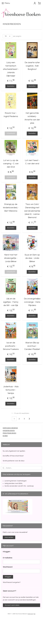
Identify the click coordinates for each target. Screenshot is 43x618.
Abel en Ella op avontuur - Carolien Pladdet (32, 345)
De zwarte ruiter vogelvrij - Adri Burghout (32, 65)
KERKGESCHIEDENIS (10, 428)
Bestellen (10, 86)
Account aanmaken (12, 605)
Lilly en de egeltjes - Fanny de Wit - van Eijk (10, 302)
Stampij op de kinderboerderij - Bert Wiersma (10, 207)
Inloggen (8, 577)
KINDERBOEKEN (9, 430)
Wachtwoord (7, 567)
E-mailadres (7, 558)
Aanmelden (9, 537)
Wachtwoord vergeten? (12, 582)
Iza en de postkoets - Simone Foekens (11, 345)
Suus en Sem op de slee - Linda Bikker (32, 258)
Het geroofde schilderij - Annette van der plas (32, 118)
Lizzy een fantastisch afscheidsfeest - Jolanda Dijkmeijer (11, 69)
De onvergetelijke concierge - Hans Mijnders (32, 302)
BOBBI (5, 435)
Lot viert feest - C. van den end (32, 162)
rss (34, 613)
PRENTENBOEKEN (9, 433)
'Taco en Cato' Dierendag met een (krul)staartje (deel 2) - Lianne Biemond (32, 211)
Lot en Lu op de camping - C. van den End (11, 163)
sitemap (30, 613)
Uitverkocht (11, 133)
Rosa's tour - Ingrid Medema (11, 114)
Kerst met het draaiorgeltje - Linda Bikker (10, 258)
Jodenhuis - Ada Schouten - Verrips (10, 389)
